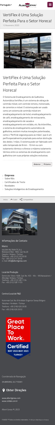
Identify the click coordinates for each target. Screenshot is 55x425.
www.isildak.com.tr (10, 401)
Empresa (9, 175)
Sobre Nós (10, 178)
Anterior (37, 164)
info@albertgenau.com (17, 260)
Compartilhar (26, 199)
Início (4, 199)
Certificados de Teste (15, 182)
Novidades (10, 185)
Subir (13, 199)
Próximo (47, 164)
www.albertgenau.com (11, 398)
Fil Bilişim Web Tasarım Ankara (39, 420)
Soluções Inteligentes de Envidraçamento (24, 189)
